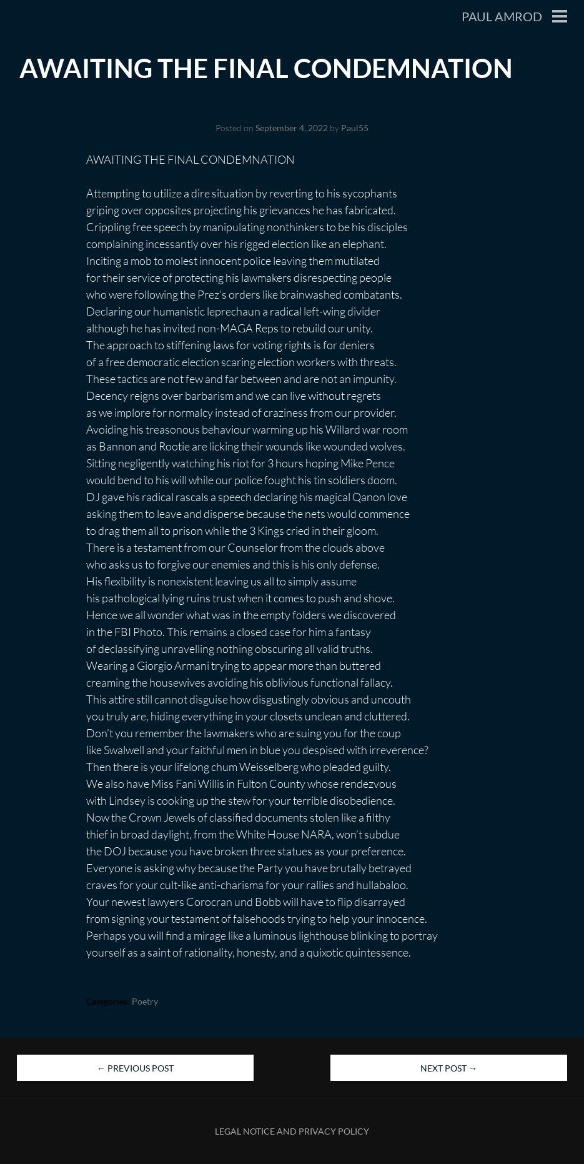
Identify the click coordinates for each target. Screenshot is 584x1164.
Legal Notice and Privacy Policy (292, 1131)
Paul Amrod (502, 16)
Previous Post (135, 1068)
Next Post (448, 1068)
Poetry (145, 1001)
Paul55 (355, 127)
